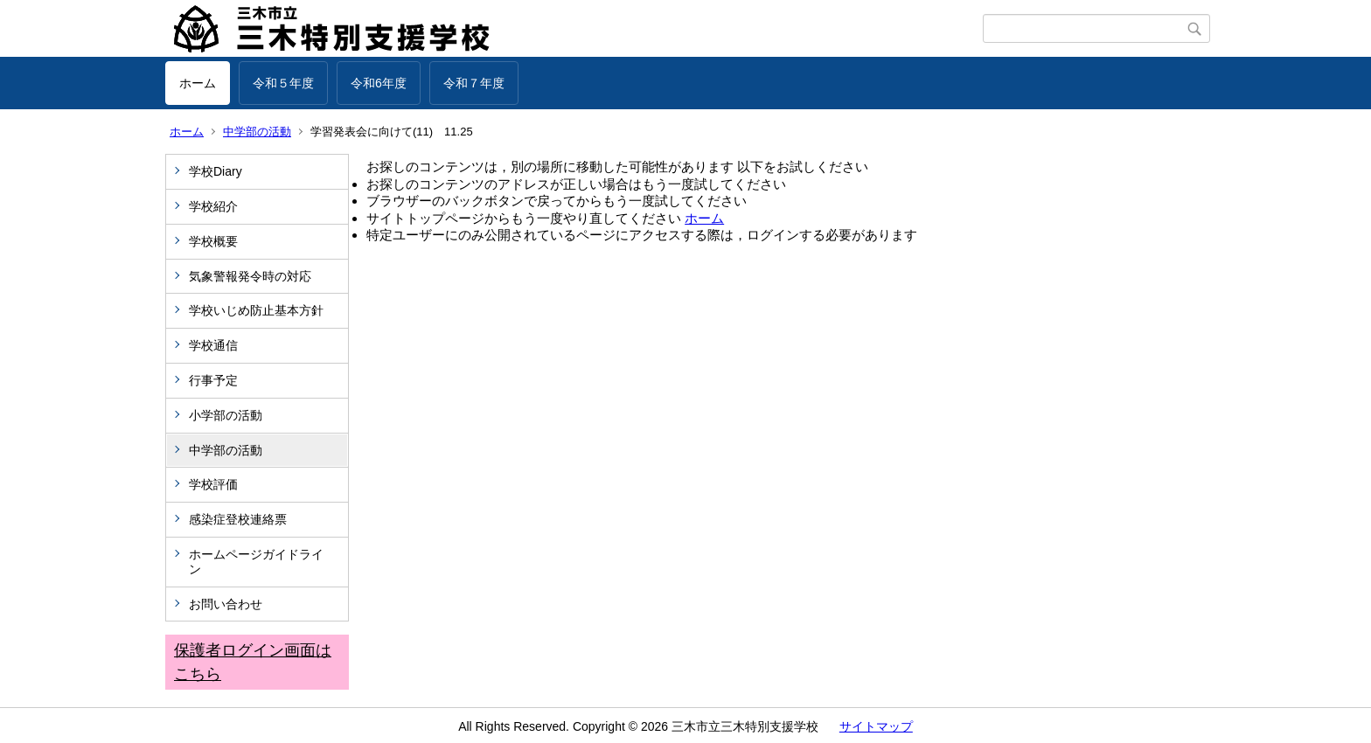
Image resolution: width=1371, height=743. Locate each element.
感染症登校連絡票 (238, 519)
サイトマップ (876, 726)
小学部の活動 (225, 415)
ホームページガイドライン (256, 561)
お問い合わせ (225, 604)
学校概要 (213, 241)
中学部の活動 (257, 131)
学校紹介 (213, 206)
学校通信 (213, 345)
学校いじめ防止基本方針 (256, 310)
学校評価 (213, 484)
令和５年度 (283, 83)
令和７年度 (474, 83)
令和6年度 (379, 83)
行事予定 (219, 380)
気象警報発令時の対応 (250, 276)
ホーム (197, 83)
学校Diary (215, 171)
